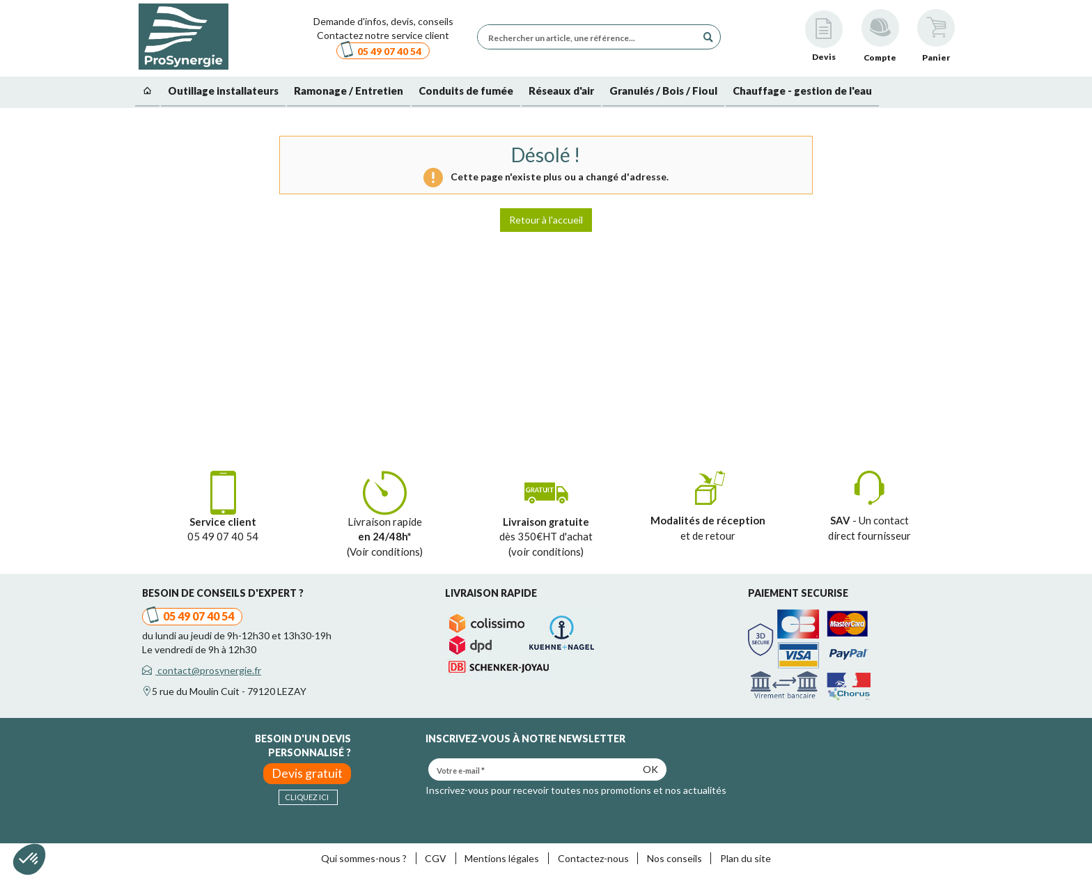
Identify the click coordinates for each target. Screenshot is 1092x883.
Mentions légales (502, 858)
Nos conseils (674, 858)
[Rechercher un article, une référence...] (590, 37)
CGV (435, 858)
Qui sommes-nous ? (364, 858)
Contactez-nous (593, 858)
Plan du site (745, 858)
